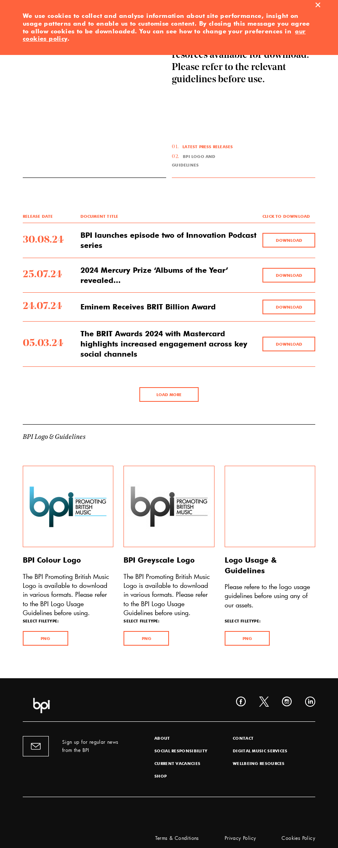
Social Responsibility (180, 750)
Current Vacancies (177, 763)
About (162, 738)
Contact (243, 738)
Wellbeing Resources (259, 763)
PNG (45, 638)
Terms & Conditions (177, 838)
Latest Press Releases (207, 146)
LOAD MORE (169, 394)
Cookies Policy (298, 838)
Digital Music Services (260, 750)
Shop (160, 775)
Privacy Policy (240, 838)
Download (289, 240)
